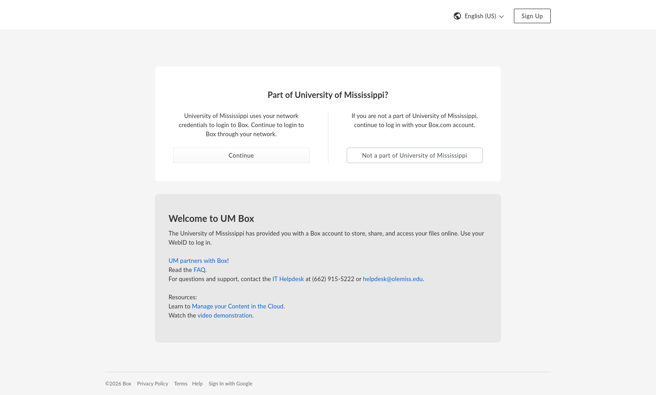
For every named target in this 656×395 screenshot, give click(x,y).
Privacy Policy (152, 383)
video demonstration (225, 315)
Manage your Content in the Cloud (237, 306)
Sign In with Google (230, 383)
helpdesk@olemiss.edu (393, 278)
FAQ (199, 269)
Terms (180, 383)
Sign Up (532, 16)
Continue (241, 155)
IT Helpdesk (288, 278)
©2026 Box (118, 383)
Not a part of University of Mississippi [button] (414, 155)
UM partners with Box (198, 260)
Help (197, 383)
